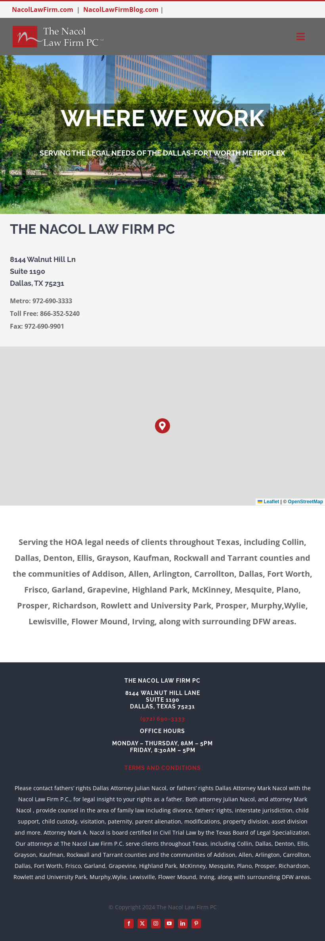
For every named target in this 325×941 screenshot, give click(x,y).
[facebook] (129, 923)
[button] (162, 426)
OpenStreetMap (305, 501)
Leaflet (268, 501)
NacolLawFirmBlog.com (121, 9)
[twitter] (142, 923)
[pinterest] (196, 923)
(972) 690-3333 (162, 719)
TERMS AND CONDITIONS (162, 768)
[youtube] (169, 923)
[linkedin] (182, 923)
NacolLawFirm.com (42, 9)
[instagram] (156, 923)
